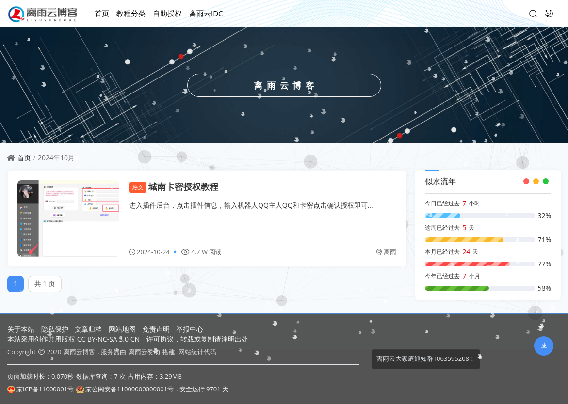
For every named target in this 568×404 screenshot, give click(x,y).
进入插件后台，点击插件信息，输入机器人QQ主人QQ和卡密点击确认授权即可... (251, 205)
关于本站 (20, 329)
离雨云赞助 (144, 351)
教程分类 (131, 13)
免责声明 (156, 329)
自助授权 (167, 13)
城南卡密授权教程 (173, 186)
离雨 (386, 252)
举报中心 (189, 329)
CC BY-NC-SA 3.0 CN (108, 338)
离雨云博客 (79, 351)
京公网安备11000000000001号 (125, 389)
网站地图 (122, 329)
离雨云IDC (206, 13)
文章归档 (88, 329)
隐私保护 (54, 329)
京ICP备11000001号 (40, 389)
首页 (102, 13)
